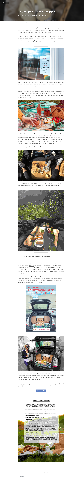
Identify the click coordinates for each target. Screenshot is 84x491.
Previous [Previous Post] (20, 477)
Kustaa (30, 83)
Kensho (35, 83)
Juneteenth (46, 480)
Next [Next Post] (44, 477)
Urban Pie (31, 270)
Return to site (5, 2)
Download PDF (42, 395)
